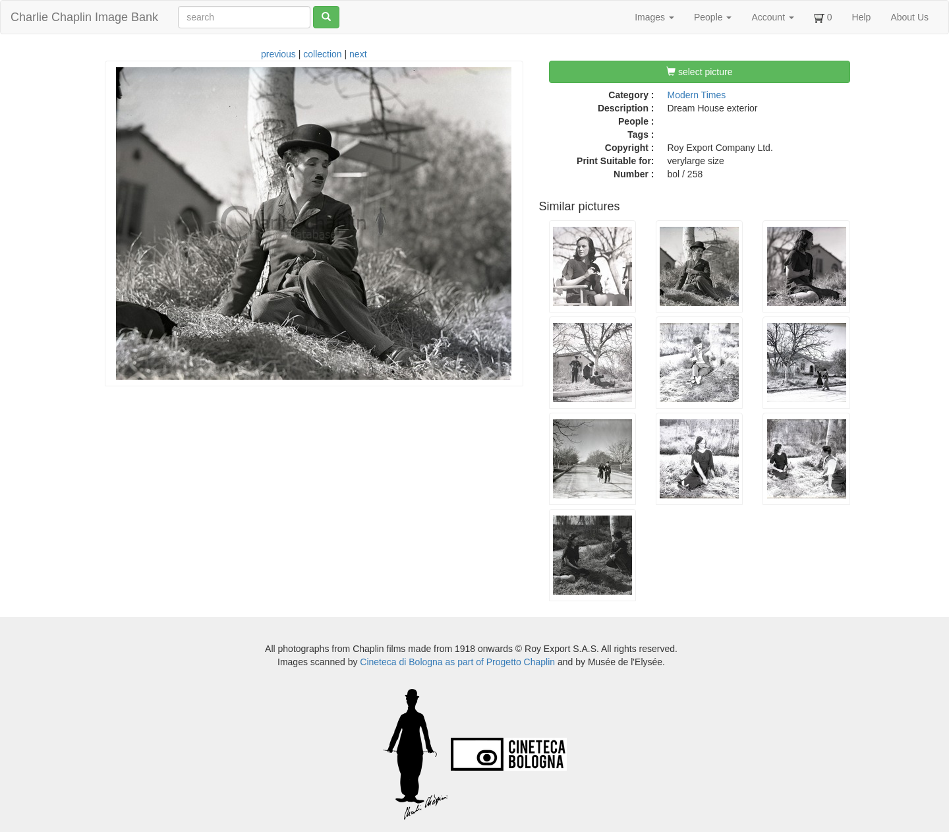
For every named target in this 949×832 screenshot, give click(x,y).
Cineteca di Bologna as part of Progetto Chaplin (457, 662)
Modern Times (697, 95)
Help (861, 17)
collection (322, 54)
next (357, 54)
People (713, 17)
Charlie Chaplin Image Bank (84, 17)
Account (772, 17)
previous (278, 54)
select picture (699, 72)
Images (654, 17)
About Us (909, 17)
